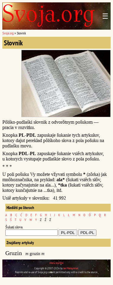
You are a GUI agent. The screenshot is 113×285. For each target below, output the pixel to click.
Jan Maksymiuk (70, 268)
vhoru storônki (56, 263)
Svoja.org (8, 33)
